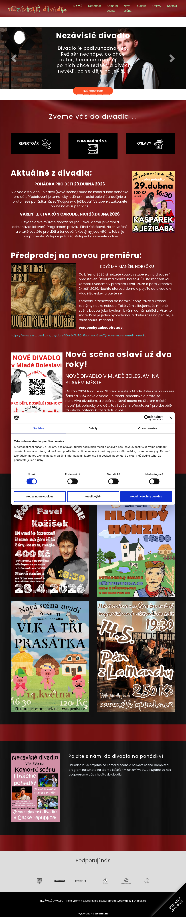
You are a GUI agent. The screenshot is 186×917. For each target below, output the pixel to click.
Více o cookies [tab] (147, 428)
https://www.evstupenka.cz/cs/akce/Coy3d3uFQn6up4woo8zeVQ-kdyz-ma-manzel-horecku (78, 335)
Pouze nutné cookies (39, 496)
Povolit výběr (93, 496)
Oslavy (156, 5)
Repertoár (94, 5)
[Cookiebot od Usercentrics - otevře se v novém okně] (147, 417)
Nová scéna (128, 8)
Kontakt (172, 5)
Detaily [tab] (93, 428)
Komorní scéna (112, 8)
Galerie (142, 5)
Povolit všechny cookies (146, 496)
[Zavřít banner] (170, 417)
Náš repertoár (93, 91)
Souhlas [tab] (38, 428)
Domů (77, 6)
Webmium (101, 913)
